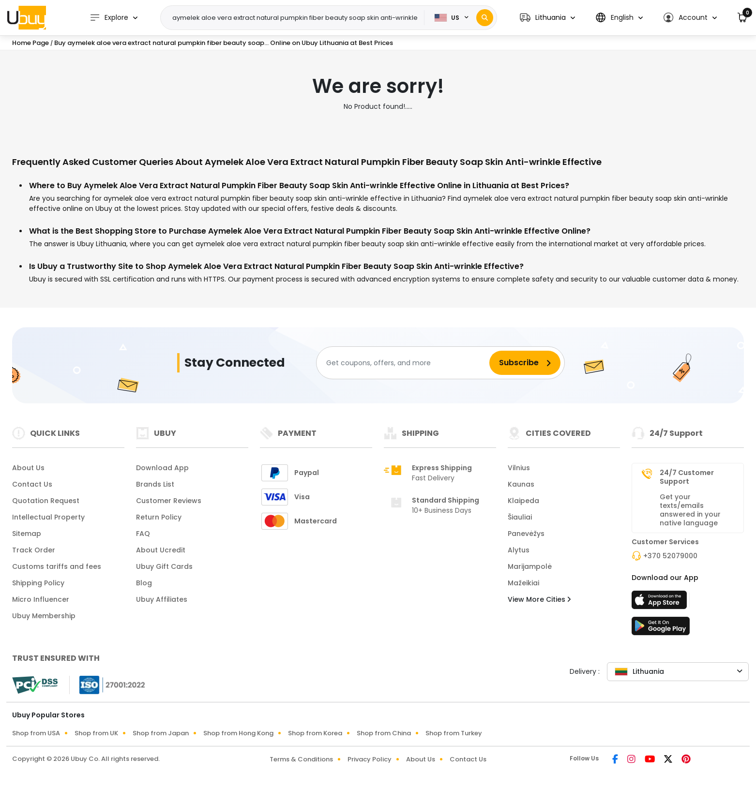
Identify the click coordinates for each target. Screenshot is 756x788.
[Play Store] (661, 629)
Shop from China (384, 733)
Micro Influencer (40, 599)
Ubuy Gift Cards (164, 566)
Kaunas (521, 484)
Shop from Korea (315, 733)
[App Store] (661, 603)
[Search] (484, 17)
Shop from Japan (161, 733)
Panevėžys (526, 533)
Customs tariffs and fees (56, 566)
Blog (144, 583)
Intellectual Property (48, 517)
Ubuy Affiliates (161, 599)
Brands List (155, 484)
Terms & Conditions (301, 759)
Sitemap (26, 533)
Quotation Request (45, 501)
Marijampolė (530, 566)
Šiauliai (520, 517)
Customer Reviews (168, 501)
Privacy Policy (370, 759)
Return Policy (158, 517)
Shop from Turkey (453, 733)
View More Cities (539, 599)
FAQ (143, 533)
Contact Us (32, 484)
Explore (109, 17)
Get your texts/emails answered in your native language (690, 509)
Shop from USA (36, 733)
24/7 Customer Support (687, 477)
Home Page (30, 42)
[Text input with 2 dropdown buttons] (295, 18)
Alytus (518, 550)
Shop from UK (96, 733)
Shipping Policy (38, 583)
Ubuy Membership (44, 616)
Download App (162, 468)
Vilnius (519, 468)
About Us (28, 468)
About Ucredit (160, 550)
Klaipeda (523, 501)
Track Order (33, 550)
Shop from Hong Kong (238, 733)
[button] (547, 18)
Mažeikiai (523, 583)
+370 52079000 (670, 556)
